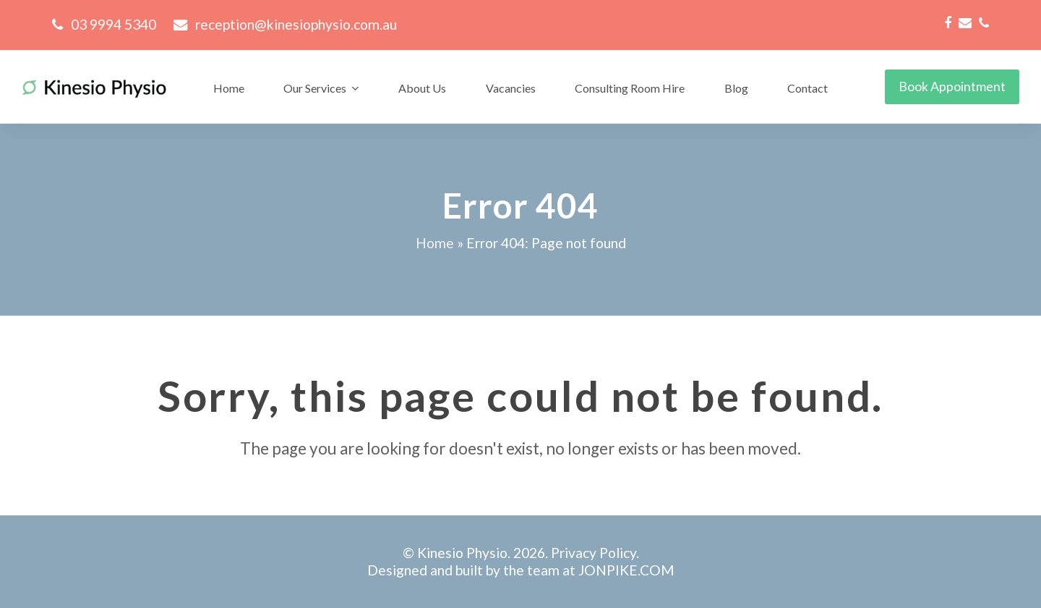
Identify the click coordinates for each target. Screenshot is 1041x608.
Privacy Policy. (595, 552)
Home (435, 243)
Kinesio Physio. (463, 552)
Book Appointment (952, 86)
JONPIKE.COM (626, 570)
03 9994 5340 (113, 24)
